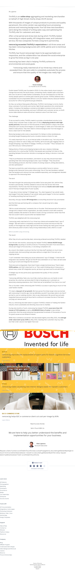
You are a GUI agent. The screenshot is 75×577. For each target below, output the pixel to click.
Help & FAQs (3, 526)
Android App (3, 515)
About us (2, 553)
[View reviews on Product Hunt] (37, 466)
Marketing (3, 486)
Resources (3, 534)
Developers (3, 488)
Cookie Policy (37, 567)
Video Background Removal (8, 549)
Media (2, 492)
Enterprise (3, 496)
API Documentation (5, 507)
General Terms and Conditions (37, 564)
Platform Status (4, 532)
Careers (2, 551)
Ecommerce (3, 490)
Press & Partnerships (6, 555)
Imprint (37, 568)
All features (3, 482)
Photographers (4, 484)
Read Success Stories (37, 424)
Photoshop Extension (6, 511)
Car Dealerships (4, 494)
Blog (1, 542)
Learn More (6, 361)
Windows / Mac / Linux (6, 513)
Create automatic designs (7, 546)
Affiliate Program (5, 544)
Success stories (4, 498)
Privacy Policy (37, 566)
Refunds (2, 530)
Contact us (3, 528)
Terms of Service (37, 563)
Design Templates (5, 517)
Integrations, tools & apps (7, 509)
